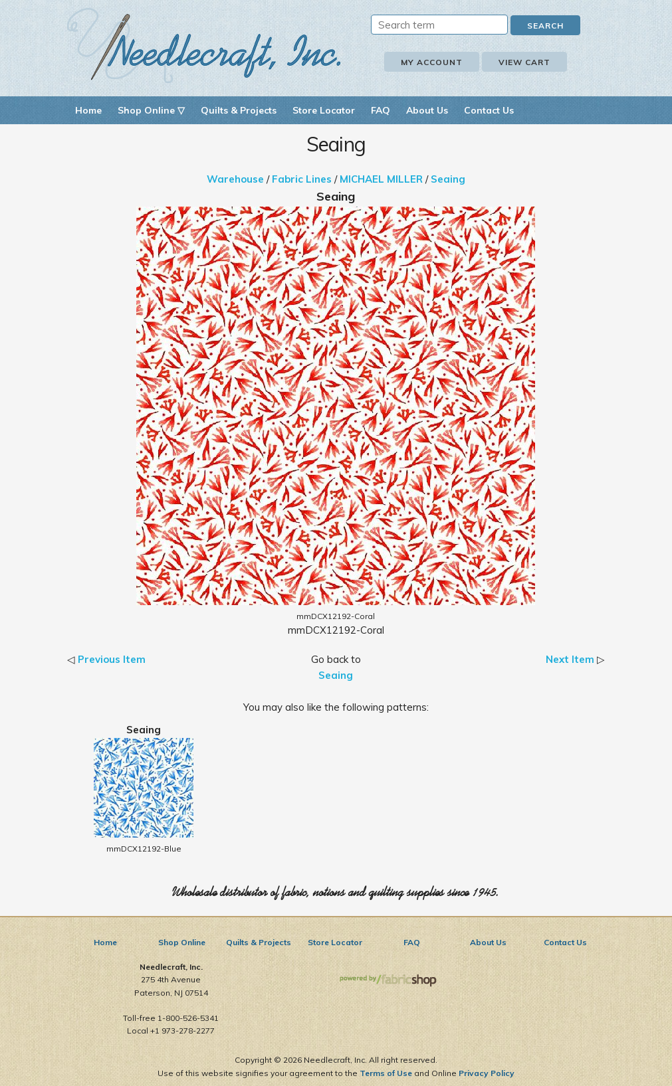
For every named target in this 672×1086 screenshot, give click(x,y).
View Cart (524, 62)
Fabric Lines (302, 179)
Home (88, 110)
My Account (432, 62)
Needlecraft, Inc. (204, 45)
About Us (427, 110)
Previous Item (112, 659)
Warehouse (235, 179)
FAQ (380, 110)
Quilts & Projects (239, 110)
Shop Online (181, 942)
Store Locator (323, 110)
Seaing (448, 179)
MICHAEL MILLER (381, 179)
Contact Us (489, 110)
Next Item (570, 659)
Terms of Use (386, 1073)
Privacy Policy (486, 1073)
